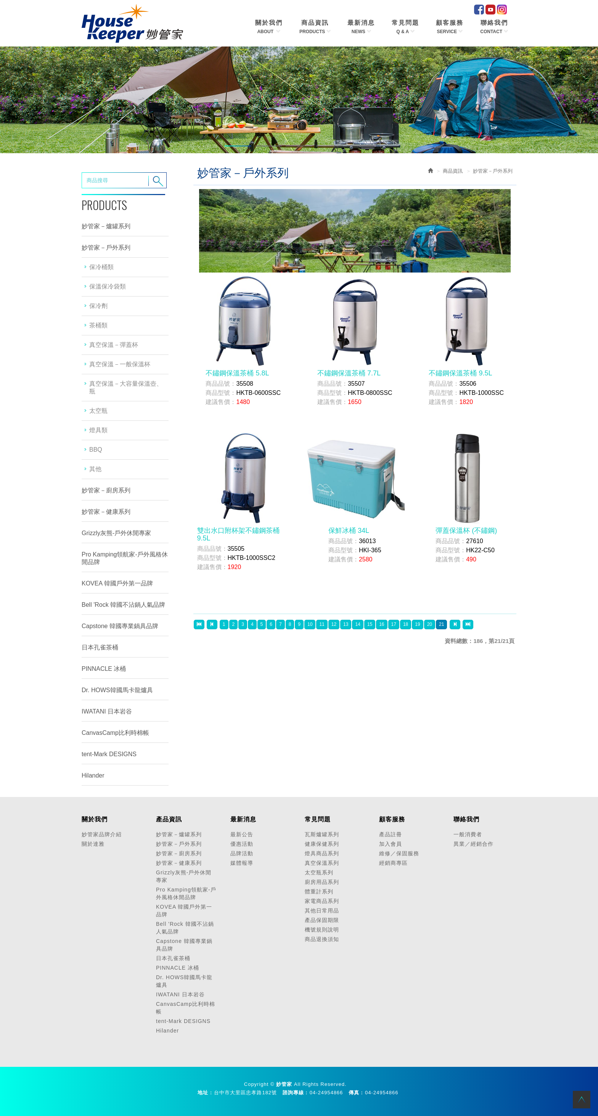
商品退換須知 (322, 939)
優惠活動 (241, 844)
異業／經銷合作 (473, 844)
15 (369, 624)
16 (381, 624)
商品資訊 (453, 171)
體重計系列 (319, 891)
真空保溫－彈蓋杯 (113, 345)
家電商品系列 (322, 901)
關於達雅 (93, 844)
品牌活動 (241, 853)
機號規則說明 (322, 930)
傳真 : (356, 1092)
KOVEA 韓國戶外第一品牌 (117, 583)
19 (417, 624)
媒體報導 (241, 863)
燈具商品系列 (322, 853)
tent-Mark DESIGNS (109, 754)
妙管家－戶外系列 (106, 247)
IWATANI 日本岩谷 (107, 711)
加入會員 (390, 844)
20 (429, 624)
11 (321, 624)
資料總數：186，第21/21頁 (479, 641)
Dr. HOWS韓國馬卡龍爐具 (117, 690)
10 (309, 624)
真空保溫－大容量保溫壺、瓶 (125, 387)
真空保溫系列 (322, 863)
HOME (132, 23)
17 (393, 624)
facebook (479, 9)
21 (441, 624)
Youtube (490, 9)
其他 (95, 469)
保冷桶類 (101, 267)
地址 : (205, 1092)
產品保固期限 (322, 920)
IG (502, 9)
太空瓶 (98, 410)
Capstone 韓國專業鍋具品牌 (120, 626)
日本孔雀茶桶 (100, 647)
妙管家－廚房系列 (106, 490)
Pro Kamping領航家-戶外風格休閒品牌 (125, 558)
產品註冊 (390, 834)
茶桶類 (98, 325)
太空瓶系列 (319, 872)
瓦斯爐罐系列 (322, 834)
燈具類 (98, 430)
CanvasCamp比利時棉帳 (115, 733)
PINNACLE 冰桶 (104, 668)
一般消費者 (467, 834)
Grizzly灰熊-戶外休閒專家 (116, 533)
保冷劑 (98, 306)
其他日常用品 (322, 911)
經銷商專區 (393, 863)
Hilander (93, 775)
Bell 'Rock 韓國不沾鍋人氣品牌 (123, 604)
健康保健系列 (322, 844)
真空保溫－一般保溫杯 (119, 364)
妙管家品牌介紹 (102, 834)
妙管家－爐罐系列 (106, 226)
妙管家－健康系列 (106, 511)
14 (357, 624)
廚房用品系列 (322, 882)
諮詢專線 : (295, 1092)
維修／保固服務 (399, 853)
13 (345, 624)
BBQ (95, 449)
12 (333, 624)
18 (405, 624)
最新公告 (241, 834)
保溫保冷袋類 (107, 286)
